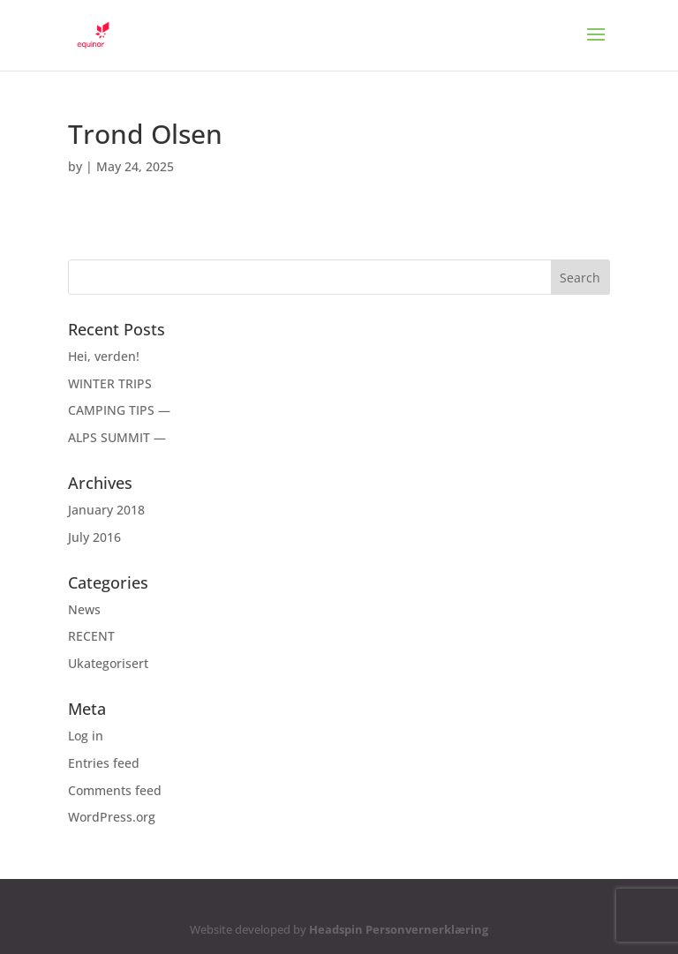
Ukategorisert (108, 663)
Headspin (336, 929)
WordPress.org (111, 816)
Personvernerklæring (426, 929)
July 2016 (94, 537)
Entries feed (103, 763)
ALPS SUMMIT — (117, 437)
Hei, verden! (103, 356)
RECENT (91, 635)
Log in (85, 735)
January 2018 (106, 509)
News (84, 609)
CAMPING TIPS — (119, 410)
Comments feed (115, 790)
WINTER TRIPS (110, 383)
